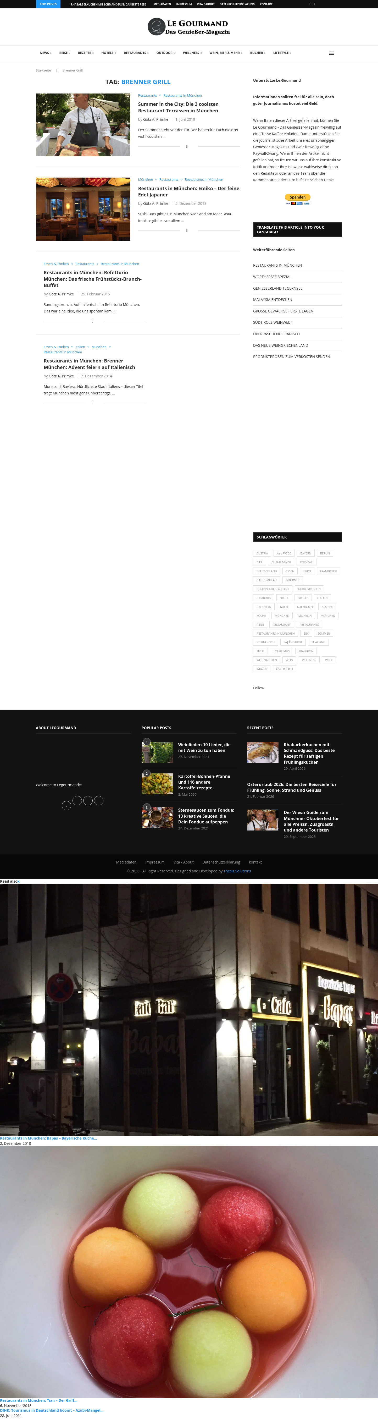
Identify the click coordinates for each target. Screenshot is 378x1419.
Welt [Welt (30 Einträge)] (329, 661)
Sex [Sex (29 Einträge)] (306, 634)
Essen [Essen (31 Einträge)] (290, 571)
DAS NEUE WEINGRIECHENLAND (280, 345)
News (44, 53)
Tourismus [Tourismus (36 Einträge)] (282, 652)
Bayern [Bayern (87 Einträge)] (306, 553)
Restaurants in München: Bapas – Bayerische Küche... (48, 1139)
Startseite (43, 70)
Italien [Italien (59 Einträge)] (323, 598)
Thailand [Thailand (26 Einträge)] (319, 643)
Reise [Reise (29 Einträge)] (260, 625)
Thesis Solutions (237, 872)
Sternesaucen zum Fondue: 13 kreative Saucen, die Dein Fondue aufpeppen (206, 817)
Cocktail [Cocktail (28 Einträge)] (307, 562)
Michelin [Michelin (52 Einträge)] (305, 616)
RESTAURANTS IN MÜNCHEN (277, 265)
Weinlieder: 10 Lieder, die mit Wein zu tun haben (204, 748)
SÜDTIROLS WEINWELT (272, 322)
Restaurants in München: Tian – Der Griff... (38, 1401)
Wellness (191, 53)
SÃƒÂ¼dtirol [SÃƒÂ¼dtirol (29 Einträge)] (293, 643)
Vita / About (206, 4)
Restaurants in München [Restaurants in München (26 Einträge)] (276, 634)
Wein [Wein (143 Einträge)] (289, 661)
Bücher (256, 53)
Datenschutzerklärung (237, 4)
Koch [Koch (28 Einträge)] (284, 607)
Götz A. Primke (155, 119)
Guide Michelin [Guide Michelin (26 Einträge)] (309, 589)
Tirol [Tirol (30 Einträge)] (260, 652)
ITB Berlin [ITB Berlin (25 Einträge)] (264, 607)
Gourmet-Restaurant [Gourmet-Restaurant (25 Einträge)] (273, 589)
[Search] (339, 53)
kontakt (266, 4)
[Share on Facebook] (187, 146)
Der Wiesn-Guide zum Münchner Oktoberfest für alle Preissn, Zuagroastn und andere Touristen (311, 822)
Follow (258, 688)
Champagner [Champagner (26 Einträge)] (281, 562)
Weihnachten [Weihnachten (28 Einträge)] (267, 661)
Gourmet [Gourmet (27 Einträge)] (319, 580)
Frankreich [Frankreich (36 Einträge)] (265, 580)
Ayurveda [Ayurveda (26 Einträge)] (284, 553)
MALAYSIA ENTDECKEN (272, 299)
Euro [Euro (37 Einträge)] (307, 571)
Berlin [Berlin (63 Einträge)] (325, 553)
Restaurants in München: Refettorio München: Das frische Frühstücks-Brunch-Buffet (93, 278)
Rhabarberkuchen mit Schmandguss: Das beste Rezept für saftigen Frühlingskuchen (309, 754)
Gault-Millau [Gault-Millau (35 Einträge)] (293, 580)
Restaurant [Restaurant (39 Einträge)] (282, 625)
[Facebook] (309, 4)
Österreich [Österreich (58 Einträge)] (284, 670)
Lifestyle (281, 53)
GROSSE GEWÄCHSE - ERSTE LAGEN (283, 311)
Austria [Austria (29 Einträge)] (262, 553)
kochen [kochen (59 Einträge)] (328, 607)
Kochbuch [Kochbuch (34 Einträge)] (305, 607)
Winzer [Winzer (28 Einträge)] (262, 670)
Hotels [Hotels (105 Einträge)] (303, 598)
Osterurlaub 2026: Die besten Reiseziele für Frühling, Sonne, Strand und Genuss (292, 788)
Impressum (184, 4)
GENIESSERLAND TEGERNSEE (277, 288)
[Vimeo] (314, 4)
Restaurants (135, 53)
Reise (63, 53)
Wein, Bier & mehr (224, 53)
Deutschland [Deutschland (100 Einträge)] (267, 571)
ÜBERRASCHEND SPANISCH (276, 333)
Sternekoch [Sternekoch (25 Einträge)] (266, 643)
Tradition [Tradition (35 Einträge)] (306, 652)
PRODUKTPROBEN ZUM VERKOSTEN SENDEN (291, 356)
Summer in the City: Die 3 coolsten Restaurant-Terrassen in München (178, 107)
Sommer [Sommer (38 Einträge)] (324, 634)
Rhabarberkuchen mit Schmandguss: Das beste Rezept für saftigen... (120, 4)
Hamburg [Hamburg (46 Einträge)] (264, 598)
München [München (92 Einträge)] (328, 616)
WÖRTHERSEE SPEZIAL (272, 276)
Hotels (107, 53)
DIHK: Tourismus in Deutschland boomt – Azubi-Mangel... (51, 1411)
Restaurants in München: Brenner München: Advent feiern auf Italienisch (89, 364)
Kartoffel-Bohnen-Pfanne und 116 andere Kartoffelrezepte (204, 783)
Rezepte (84, 53)
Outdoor (165, 53)
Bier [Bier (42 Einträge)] (260, 562)
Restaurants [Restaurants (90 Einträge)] (309, 625)
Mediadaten (162, 4)
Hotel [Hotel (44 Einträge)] (284, 598)
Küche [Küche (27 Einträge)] (261, 616)
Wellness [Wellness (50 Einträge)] (309, 661)
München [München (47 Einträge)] (282, 616)
